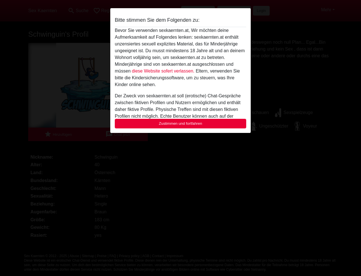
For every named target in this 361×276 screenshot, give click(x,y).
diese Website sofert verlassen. (163, 71)
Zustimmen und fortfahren (180, 123)
